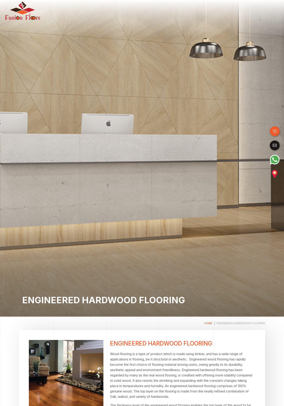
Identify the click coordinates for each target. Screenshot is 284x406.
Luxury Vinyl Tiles (162, 10)
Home (94, 10)
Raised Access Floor (209, 10)
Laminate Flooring (129, 10)
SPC (184, 10)
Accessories (262, 10)
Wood (105, 10)
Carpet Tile (239, 10)
